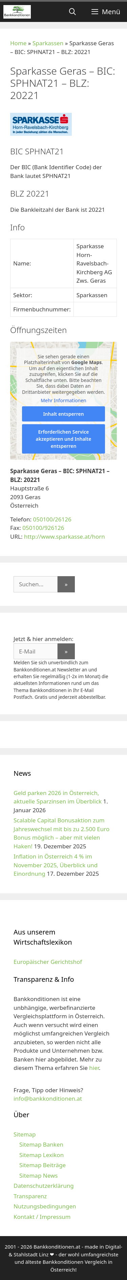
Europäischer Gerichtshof (48, 962)
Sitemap (25, 1134)
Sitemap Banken (41, 1144)
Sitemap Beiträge (42, 1165)
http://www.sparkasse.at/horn (64, 536)
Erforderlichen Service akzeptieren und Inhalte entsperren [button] (63, 439)
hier (94, 1068)
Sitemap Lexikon (41, 1155)
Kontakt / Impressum (42, 1217)
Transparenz (30, 1196)
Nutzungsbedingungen (45, 1206)
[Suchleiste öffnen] (72, 12)
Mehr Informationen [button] (63, 401)
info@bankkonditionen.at (48, 1098)
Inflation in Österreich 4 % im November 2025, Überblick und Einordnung (56, 864)
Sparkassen (48, 43)
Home (18, 43)
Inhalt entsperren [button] (63, 414)
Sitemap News (38, 1175)
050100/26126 (52, 519)
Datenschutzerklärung (44, 1185)
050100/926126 (43, 528)
